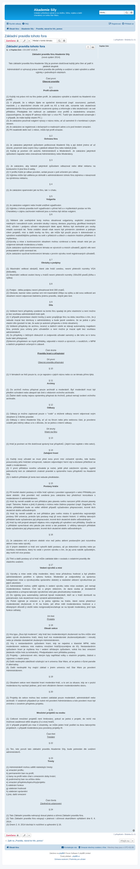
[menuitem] (25, 24)
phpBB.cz (76, 856)
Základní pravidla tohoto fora (26, 36)
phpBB (61, 853)
